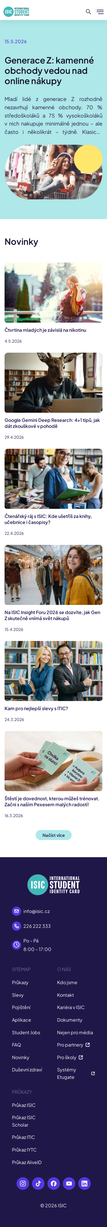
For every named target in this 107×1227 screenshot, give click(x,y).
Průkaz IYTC (24, 1150)
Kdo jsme (67, 982)
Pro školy (70, 1057)
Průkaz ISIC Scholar (24, 1121)
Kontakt (65, 995)
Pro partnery (73, 1045)
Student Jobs (26, 1032)
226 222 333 (37, 926)
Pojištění (21, 1007)
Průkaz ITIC (23, 1137)
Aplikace (21, 1020)
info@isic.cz (36, 911)
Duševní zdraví (27, 1070)
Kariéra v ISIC (71, 1007)
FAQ (16, 1045)
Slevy (18, 995)
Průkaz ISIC (24, 1105)
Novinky (20, 1057)
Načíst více (54, 835)
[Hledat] (88, 11)
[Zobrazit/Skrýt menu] (100, 11)
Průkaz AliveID (27, 1162)
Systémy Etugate (76, 1073)
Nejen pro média (75, 1032)
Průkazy (20, 982)
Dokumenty (69, 1020)
